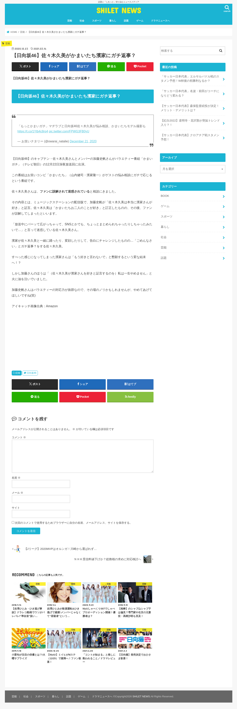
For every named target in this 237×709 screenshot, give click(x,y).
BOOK (165, 195)
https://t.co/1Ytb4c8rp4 (33, 131)
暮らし (112, 20)
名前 (16, 477)
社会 (82, 20)
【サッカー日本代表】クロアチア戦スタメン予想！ (190, 137)
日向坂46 (31, 373)
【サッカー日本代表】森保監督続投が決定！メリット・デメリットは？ (190, 108)
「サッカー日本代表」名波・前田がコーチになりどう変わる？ (190, 93)
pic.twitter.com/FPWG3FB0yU (69, 131)
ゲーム (139, 20)
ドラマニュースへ (160, 20)
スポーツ (96, 20)
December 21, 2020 (83, 141)
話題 (126, 20)
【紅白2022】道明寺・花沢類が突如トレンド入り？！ (190, 122)
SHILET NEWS (118, 10)
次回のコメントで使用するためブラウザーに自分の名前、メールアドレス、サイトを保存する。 (73, 522)
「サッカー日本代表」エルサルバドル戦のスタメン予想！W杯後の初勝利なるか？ (190, 78)
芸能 (69, 20)
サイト (16, 507)
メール (17, 492)
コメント (19, 437)
